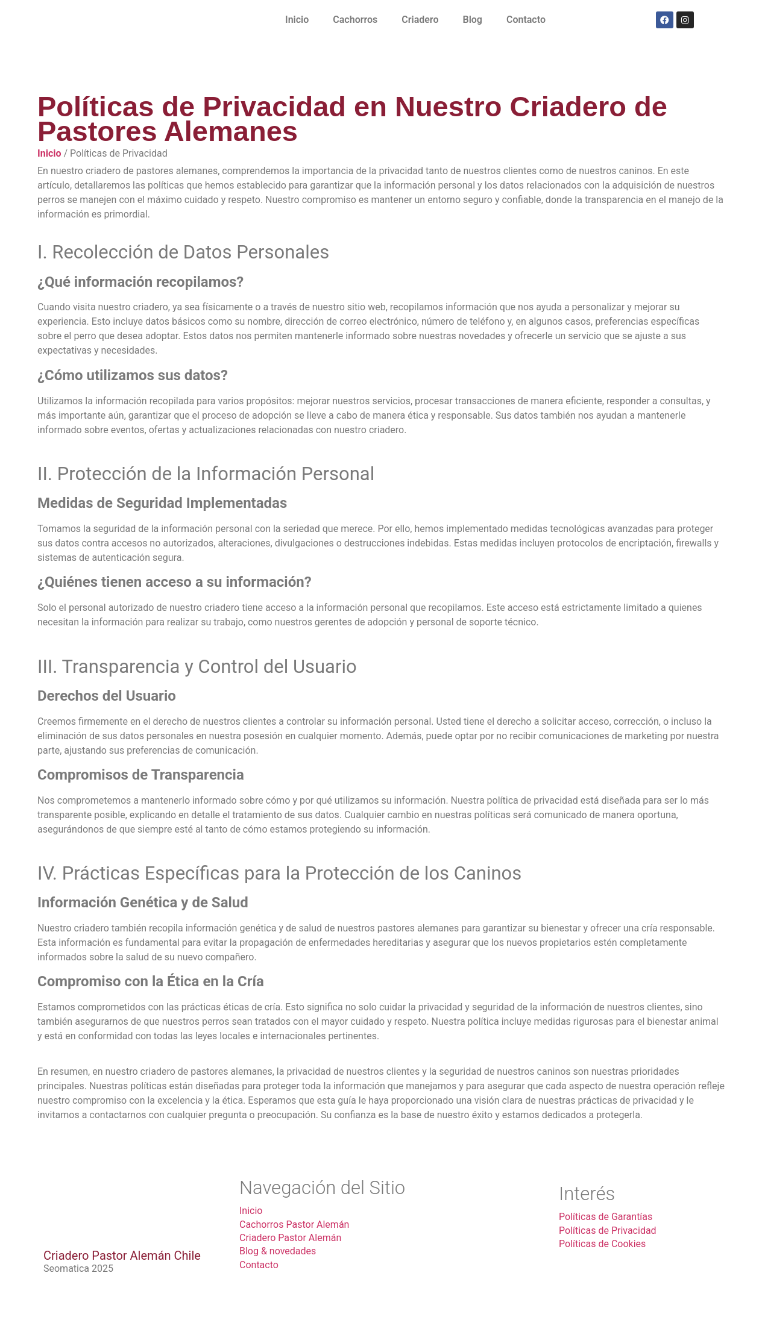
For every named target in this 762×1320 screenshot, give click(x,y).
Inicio (297, 19)
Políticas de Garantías (605, 1216)
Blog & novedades (277, 1251)
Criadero (419, 19)
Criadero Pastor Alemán (290, 1237)
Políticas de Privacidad (608, 1230)
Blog (472, 19)
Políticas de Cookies (602, 1244)
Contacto (526, 19)
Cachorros (355, 19)
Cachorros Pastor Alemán (294, 1224)
